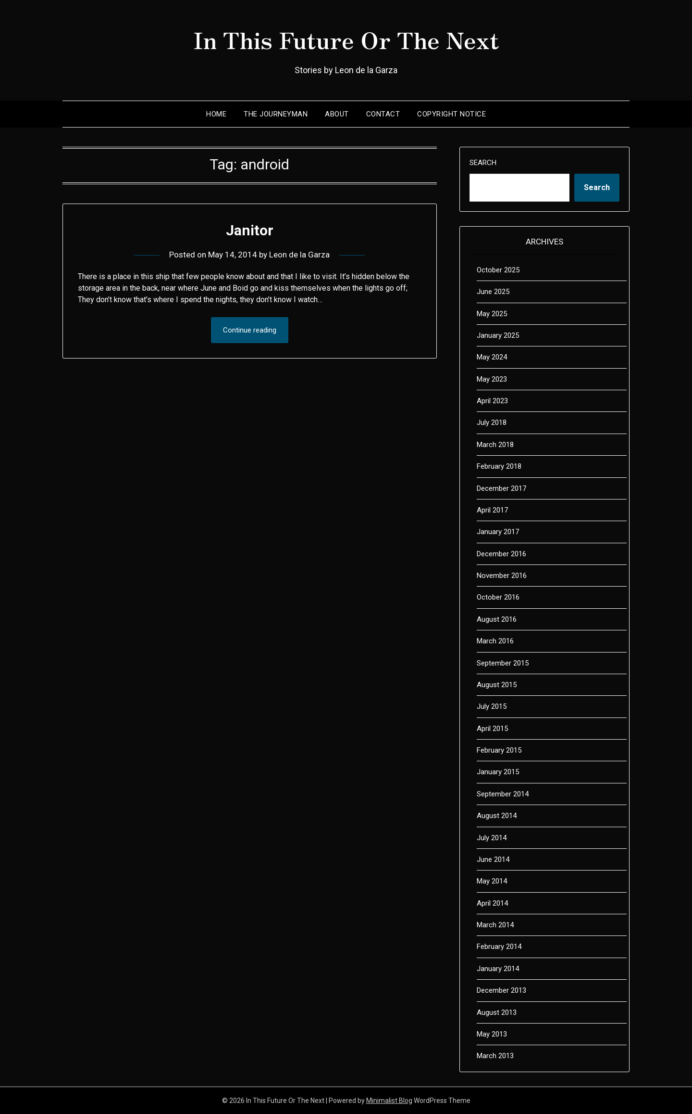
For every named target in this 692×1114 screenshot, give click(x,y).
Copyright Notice (451, 114)
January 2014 (498, 968)
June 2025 (493, 291)
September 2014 (503, 794)
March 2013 (495, 1055)
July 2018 (492, 422)
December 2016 (501, 554)
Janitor (249, 230)
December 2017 (501, 488)
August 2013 (497, 1012)
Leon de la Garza (299, 254)
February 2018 (499, 466)
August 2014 (497, 815)
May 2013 (492, 1034)
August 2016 (497, 619)
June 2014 (493, 859)
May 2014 (492, 881)
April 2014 (492, 903)
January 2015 (498, 772)
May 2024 (492, 357)
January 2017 (498, 531)
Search (483, 162)
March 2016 (495, 641)
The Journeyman (276, 114)
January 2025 (498, 335)
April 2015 (492, 728)
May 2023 (492, 379)
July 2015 (492, 706)
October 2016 (498, 597)
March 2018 (495, 444)
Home (216, 114)
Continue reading (249, 330)
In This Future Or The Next (346, 39)
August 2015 (497, 684)
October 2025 (498, 270)
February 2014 (499, 946)
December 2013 (501, 990)
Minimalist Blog (389, 1100)
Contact (383, 114)
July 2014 (492, 837)
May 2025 (492, 313)
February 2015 (499, 750)
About (337, 114)
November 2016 (502, 575)
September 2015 (503, 663)
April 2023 (492, 401)
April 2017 (492, 510)
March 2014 (495, 925)
